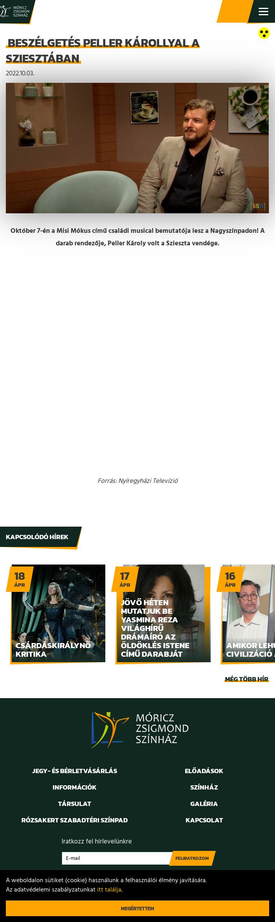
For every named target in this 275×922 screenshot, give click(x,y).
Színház (204, 787)
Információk (75, 787)
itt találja (109, 890)
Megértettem (137, 908)
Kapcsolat (204, 820)
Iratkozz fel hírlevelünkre (97, 841)
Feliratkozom (192, 858)
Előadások (204, 771)
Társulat (74, 804)
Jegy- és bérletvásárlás (236, 11)
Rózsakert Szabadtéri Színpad (74, 820)
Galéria (204, 804)
